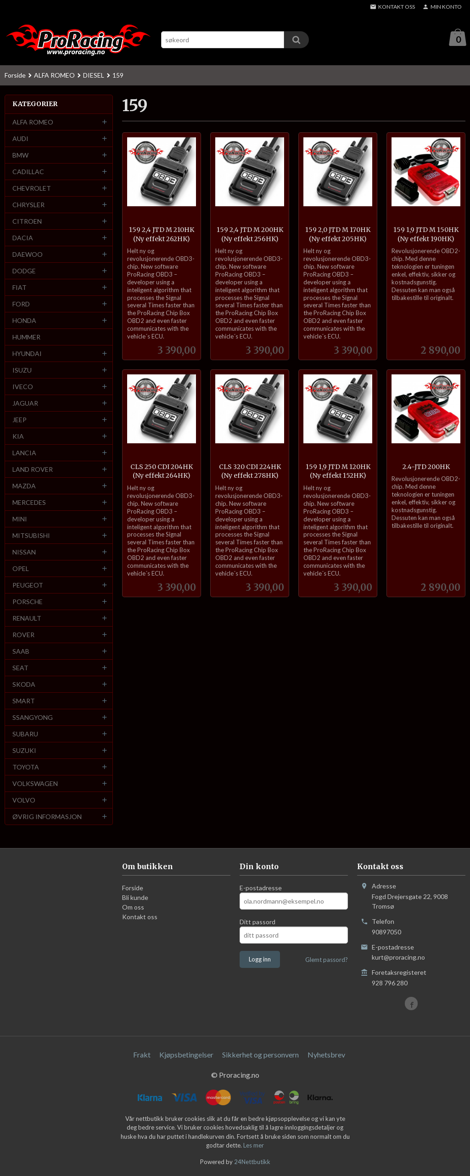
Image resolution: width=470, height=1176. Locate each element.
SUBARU (25, 734)
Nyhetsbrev (326, 1055)
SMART (23, 701)
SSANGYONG (32, 718)
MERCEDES (29, 503)
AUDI (20, 139)
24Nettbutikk (252, 1162)
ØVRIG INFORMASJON (47, 817)
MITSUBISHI (31, 536)
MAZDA (24, 486)
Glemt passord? (326, 960)
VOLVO (23, 800)
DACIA (22, 238)
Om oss (133, 907)
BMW (20, 155)
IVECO (22, 387)
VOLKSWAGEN (35, 784)
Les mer (253, 1145)
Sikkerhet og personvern (260, 1055)
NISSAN (24, 552)
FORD (21, 304)
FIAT (19, 288)
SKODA (23, 685)
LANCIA (24, 453)
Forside (15, 75)
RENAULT (26, 618)
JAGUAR (25, 403)
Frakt (142, 1055)
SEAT (20, 668)
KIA (18, 437)
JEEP (19, 420)
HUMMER (26, 337)
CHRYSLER (28, 205)
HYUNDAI (27, 354)
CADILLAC (28, 172)
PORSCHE (27, 602)
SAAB (20, 652)
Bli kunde (135, 898)
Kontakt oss (139, 917)
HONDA (24, 321)
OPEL (20, 569)
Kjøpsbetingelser (186, 1055)
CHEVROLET (31, 188)
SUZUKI (24, 751)
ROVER (23, 635)
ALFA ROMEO (32, 122)
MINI (19, 519)
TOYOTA (25, 767)
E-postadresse (261, 888)
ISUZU (22, 370)
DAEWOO (27, 255)
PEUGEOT (27, 585)
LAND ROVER (32, 470)
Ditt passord (257, 922)
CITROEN (27, 222)
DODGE (24, 271)
